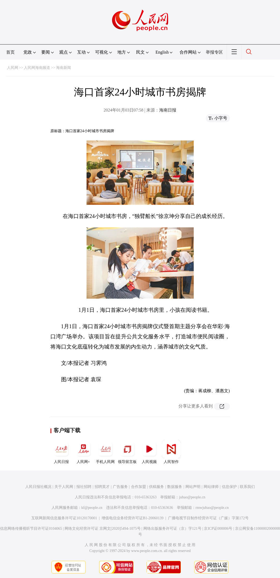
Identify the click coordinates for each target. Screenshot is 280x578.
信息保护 (229, 487)
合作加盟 (138, 487)
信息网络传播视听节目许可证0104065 (31, 529)
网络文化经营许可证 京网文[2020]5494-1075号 (103, 529)
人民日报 (61, 452)
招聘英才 (102, 487)
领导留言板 (127, 452)
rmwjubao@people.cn (212, 508)
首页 (10, 52)
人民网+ (83, 452)
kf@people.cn (92, 508)
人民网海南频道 (37, 68)
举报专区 (214, 52)
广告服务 (120, 487)
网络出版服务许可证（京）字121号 (172, 529)
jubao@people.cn (192, 497)
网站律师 (211, 487)
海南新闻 (63, 68)
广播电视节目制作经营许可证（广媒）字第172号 (208, 518)
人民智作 (171, 452)
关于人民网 (63, 487)
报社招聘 (83, 487)
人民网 (12, 68)
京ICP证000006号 (218, 529)
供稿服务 (156, 487)
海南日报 (167, 110)
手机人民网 (105, 452)
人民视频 (149, 452)
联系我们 (247, 487)
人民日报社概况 (38, 487)
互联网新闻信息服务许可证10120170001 (64, 518)
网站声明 (192, 487)
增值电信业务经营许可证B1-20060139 (132, 518)
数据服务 (174, 487)
